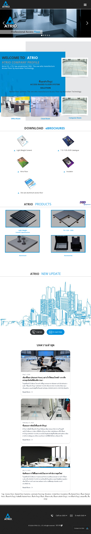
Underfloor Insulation (60, 494)
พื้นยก (42, 496)
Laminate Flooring (37, 494)
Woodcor (48, 494)
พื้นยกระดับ (49, 496)
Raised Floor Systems (22, 494)
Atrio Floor (24, 171)
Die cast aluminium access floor (32, 193)
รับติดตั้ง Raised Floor (23, 496)
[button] (85, 5)
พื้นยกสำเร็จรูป (10, 496)
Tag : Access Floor (7, 494)
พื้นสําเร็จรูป (36, 496)
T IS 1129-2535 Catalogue (70, 150)
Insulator (69, 171)
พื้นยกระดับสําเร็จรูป (60, 496)
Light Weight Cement (24, 150)
